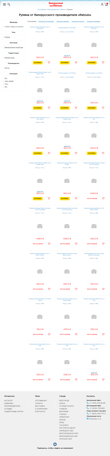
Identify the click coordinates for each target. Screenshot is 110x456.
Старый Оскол (66, 406)
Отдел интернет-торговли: (96, 411)
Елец (61, 422)
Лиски (62, 420)
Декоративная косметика (14, 47)
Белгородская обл (68, 433)
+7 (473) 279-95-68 (96, 403)
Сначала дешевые (93, 21)
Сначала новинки (62, 21)
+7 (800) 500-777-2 (96, 413)
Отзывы (8, 409)
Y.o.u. (6, 84)
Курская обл (65, 439)
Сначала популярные (46, 21)
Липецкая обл (66, 431)
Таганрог (64, 425)
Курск (62, 403)
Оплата (39, 403)
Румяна (7, 37)
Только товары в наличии (13, 26)
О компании (41, 409)
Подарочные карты (13, 411)
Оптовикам (41, 400)
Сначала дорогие (78, 21)
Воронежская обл (68, 436)
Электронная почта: (94, 416)
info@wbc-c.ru (94, 419)
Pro (6, 78)
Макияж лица (9, 57)
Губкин (62, 414)
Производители (12, 406)
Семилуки (64, 417)
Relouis (6, 68)
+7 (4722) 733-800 (96, 408)
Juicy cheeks (9, 81)
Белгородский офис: (94, 405)
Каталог (8, 400)
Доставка (40, 406)
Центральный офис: (94, 400)
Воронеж (63, 411)
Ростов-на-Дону (67, 428)
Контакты (40, 411)
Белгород (64, 400)
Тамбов (63, 409)
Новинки (8, 403)
